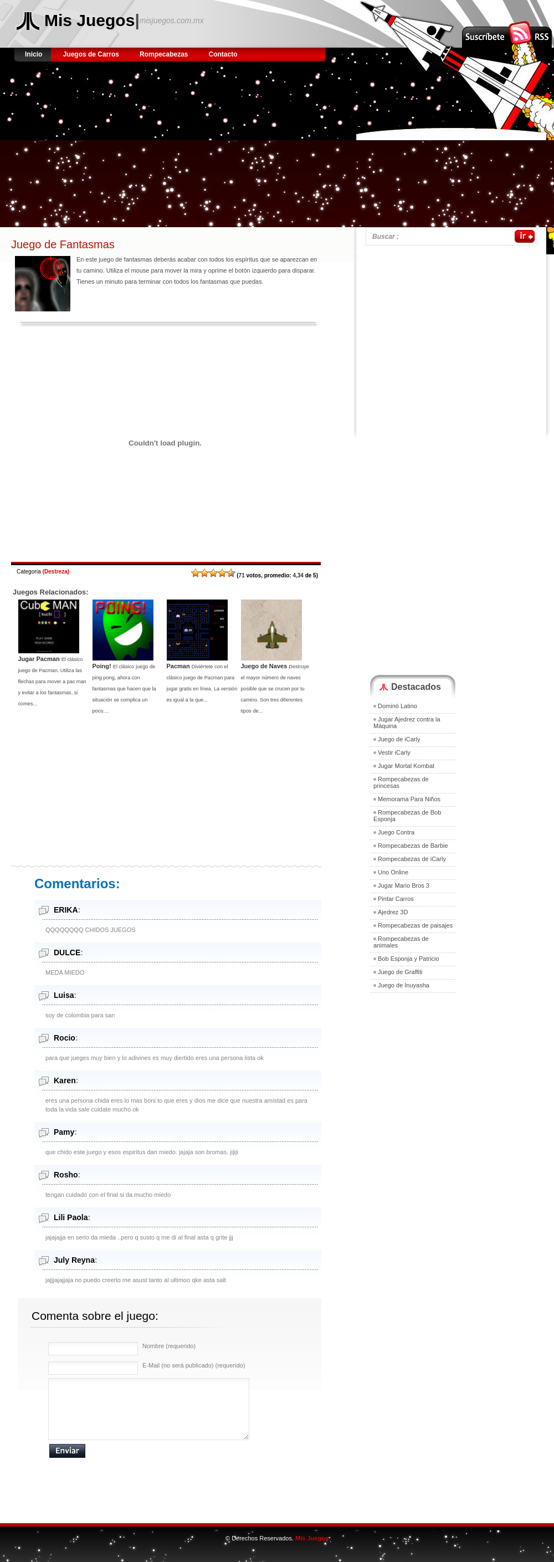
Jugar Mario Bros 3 (403, 885)
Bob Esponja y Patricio (408, 958)
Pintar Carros (396, 898)
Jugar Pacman (39, 658)
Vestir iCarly (394, 752)
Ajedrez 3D (393, 912)
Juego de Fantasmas (63, 244)
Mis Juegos (89, 20)
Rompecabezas (164, 54)
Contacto (223, 54)
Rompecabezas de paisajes (415, 925)
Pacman (178, 666)
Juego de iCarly (399, 739)
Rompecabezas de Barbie (413, 845)
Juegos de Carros (91, 54)
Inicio (34, 54)
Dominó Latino (397, 706)
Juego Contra (396, 832)
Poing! (102, 666)
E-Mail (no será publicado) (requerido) (193, 1365)
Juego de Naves (264, 666)
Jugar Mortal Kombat (406, 765)
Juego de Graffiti (400, 972)
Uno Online (393, 872)
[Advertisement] (200, 149)
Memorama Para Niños (409, 799)
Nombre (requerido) (169, 1346)
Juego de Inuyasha (403, 985)
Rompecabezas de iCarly (412, 859)
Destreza (56, 572)
